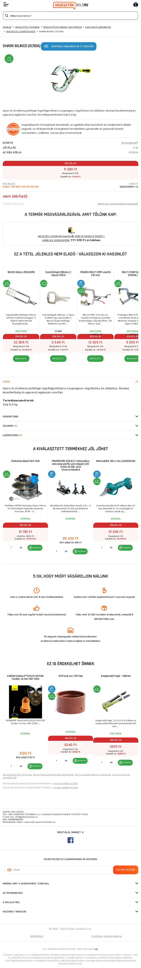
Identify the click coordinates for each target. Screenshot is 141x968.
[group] (25, 507)
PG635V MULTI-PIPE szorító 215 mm (95, 273)
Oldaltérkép (36, 936)
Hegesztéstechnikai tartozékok (62, 27)
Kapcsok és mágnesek (98, 27)
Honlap (7, 27)
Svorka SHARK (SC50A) (66, 787)
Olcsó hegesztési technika (17, 774)
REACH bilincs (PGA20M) (21, 272)
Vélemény (10, 426)
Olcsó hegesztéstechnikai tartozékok (53, 774)
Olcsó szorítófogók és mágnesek (93, 774)
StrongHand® (130, 143)
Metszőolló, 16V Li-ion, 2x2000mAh (115, 461)
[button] (35, 548)
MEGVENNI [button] (37, 548)
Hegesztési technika (27, 27)
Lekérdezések (12, 435)
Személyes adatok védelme (106, 936)
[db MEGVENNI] (11, 547)
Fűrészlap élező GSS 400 (25, 461)
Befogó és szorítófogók (20, 31)
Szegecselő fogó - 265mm (116, 676)
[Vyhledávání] (70, 16)
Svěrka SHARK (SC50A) (66, 783)
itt (96, 949)
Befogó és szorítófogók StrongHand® (118, 204)
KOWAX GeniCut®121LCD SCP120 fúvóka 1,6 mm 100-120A (25, 677)
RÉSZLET (21, 359)
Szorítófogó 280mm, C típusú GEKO (58, 273)
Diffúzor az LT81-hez (71, 676)
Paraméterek (10, 416)
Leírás (6, 381)
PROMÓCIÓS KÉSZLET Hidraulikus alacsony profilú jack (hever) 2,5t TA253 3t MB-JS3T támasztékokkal (70, 465)
